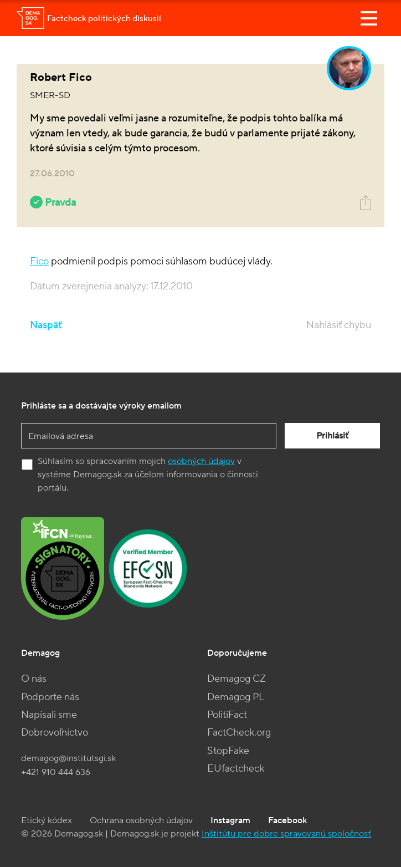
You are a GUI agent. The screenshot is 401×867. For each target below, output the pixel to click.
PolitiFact (227, 714)
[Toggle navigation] (368, 18)
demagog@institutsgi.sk (68, 758)
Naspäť (46, 325)
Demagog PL (235, 697)
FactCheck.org (239, 732)
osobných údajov (201, 461)
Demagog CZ (236, 678)
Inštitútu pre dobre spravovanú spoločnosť (286, 833)
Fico (39, 261)
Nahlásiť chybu (338, 325)
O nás (34, 678)
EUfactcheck (235, 768)
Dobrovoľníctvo (54, 732)
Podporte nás (50, 697)
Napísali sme (49, 714)
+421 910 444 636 (55, 772)
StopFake (228, 750)
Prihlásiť (332, 435)
